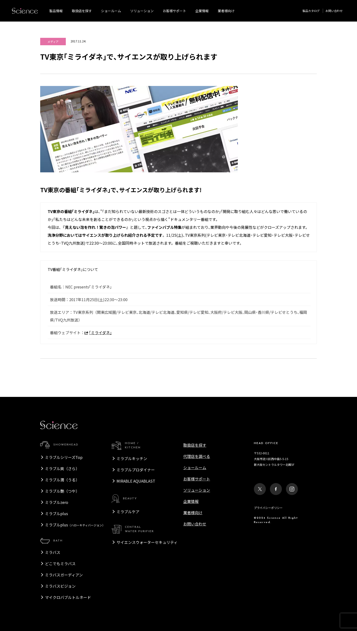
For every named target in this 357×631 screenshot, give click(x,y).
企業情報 (202, 10)
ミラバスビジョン (60, 586)
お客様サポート (174, 10)
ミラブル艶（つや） (62, 491)
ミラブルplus (56, 513)
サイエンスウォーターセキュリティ (147, 542)
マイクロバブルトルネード (68, 597)
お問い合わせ (334, 11)
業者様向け (192, 512)
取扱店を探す (82, 10)
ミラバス (52, 552)
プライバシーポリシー (268, 508)
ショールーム (111, 10)
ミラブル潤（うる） (62, 480)
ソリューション (142, 10)
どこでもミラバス (60, 563)
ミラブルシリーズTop (64, 457)
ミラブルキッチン (132, 458)
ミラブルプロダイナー (136, 470)
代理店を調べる (196, 456)
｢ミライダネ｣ (98, 332)
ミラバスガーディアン (64, 575)
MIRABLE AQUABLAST (136, 481)
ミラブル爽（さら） (62, 468)
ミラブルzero (56, 502)
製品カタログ (311, 11)
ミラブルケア (128, 511)
